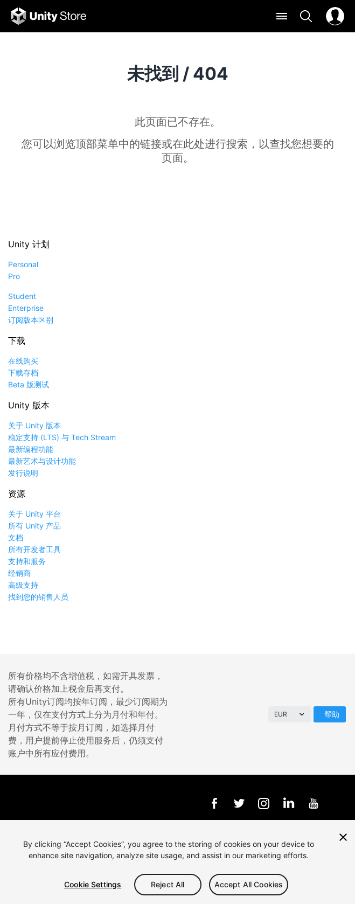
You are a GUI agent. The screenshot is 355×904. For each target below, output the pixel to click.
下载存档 (23, 372)
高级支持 (23, 584)
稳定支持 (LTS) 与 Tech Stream (62, 437)
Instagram (263, 803)
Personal (23, 264)
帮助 (331, 714)
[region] (177, 862)
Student (22, 296)
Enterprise (26, 307)
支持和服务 (27, 561)
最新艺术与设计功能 (42, 460)
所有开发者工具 (34, 549)
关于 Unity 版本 (34, 425)
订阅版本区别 (30, 319)
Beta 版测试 (28, 384)
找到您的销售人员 (38, 596)
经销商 (19, 573)
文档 (15, 537)
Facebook (214, 803)
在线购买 (23, 360)
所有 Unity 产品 (34, 525)
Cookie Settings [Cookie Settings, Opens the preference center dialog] (92, 884)
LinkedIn (288, 803)
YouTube (313, 803)
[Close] (343, 837)
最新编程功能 (30, 449)
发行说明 (23, 472)
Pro (14, 276)
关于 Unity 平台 (34, 513)
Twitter (238, 803)
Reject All (167, 884)
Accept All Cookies (248, 884)
